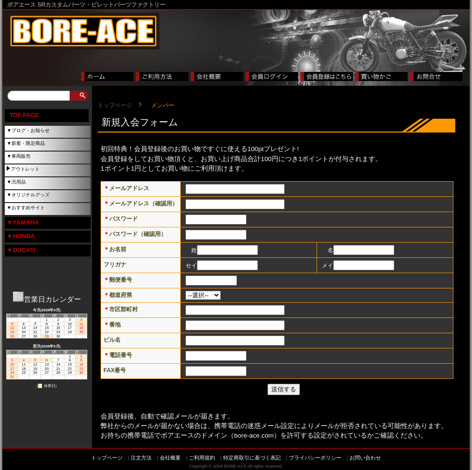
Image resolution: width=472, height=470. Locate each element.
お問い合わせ (365, 457)
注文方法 (141, 457)
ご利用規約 (202, 457)
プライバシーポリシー (315, 457)
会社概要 (170, 457)
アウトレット (25, 169)
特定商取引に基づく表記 (252, 457)
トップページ (115, 105)
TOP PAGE (24, 115)
